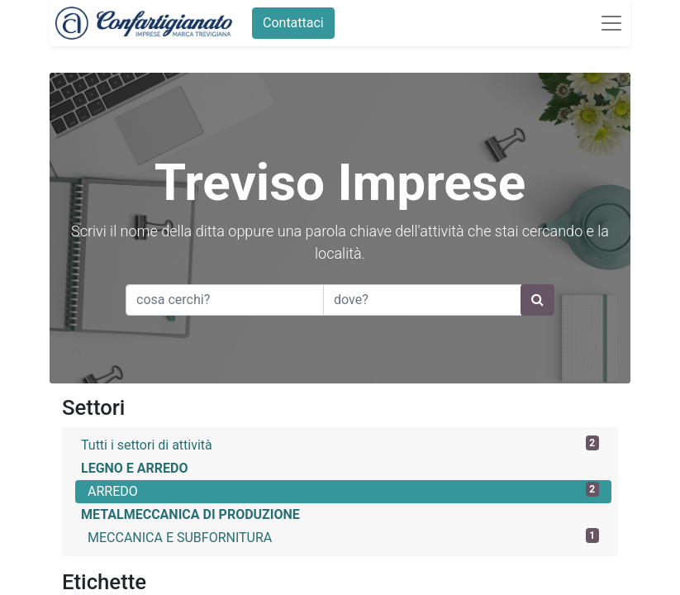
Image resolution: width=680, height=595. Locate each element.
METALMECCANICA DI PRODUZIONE (190, 514)
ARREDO (343, 490)
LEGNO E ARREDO (134, 468)
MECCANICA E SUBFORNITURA (343, 536)
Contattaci (287, 23)
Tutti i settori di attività (340, 444)
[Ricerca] (537, 300)
